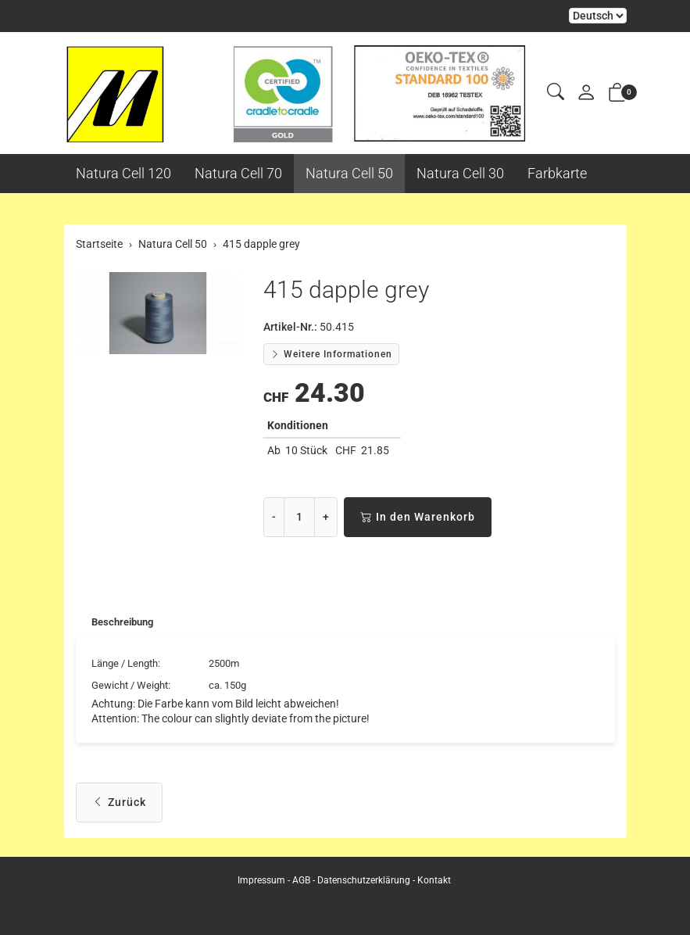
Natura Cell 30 (460, 173)
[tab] (118, 623)
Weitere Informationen (331, 354)
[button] (555, 92)
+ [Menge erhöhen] (326, 516)
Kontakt (434, 880)
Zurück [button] (119, 805)
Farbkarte (557, 173)
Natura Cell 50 (349, 173)
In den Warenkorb (417, 517)
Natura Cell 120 (123, 173)
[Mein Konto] (586, 93)
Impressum (261, 880)
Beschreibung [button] (125, 623)
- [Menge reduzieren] (274, 516)
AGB (301, 880)
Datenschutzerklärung (363, 880)
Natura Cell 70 (238, 173)
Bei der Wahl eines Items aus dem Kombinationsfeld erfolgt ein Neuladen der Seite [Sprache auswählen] (598, 15)
